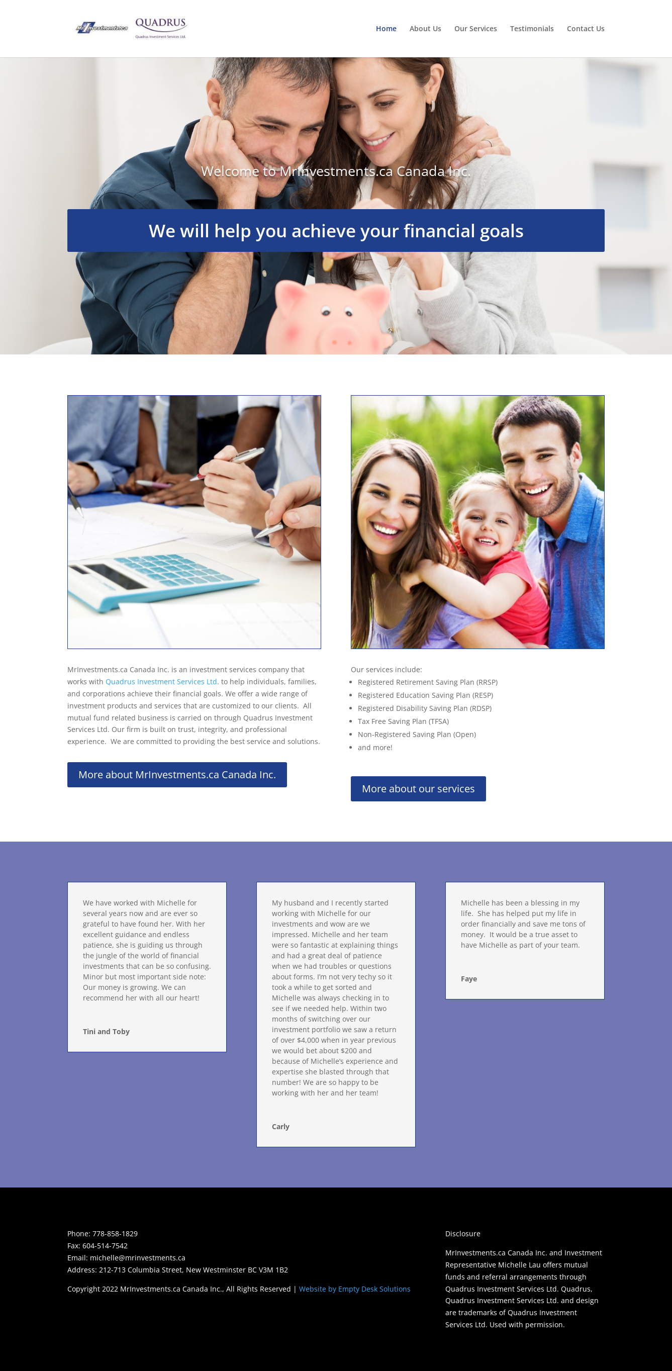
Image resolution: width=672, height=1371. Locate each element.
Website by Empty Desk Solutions (355, 1289)
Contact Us (586, 29)
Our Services (475, 29)
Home (386, 29)
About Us (425, 29)
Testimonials (532, 29)
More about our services (418, 788)
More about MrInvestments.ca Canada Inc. (177, 774)
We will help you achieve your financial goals (336, 230)
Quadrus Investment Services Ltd (161, 681)
